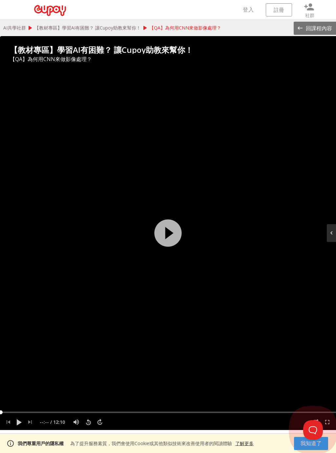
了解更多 (244, 443)
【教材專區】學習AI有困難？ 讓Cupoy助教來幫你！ (87, 28)
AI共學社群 (14, 28)
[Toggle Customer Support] (313, 430)
